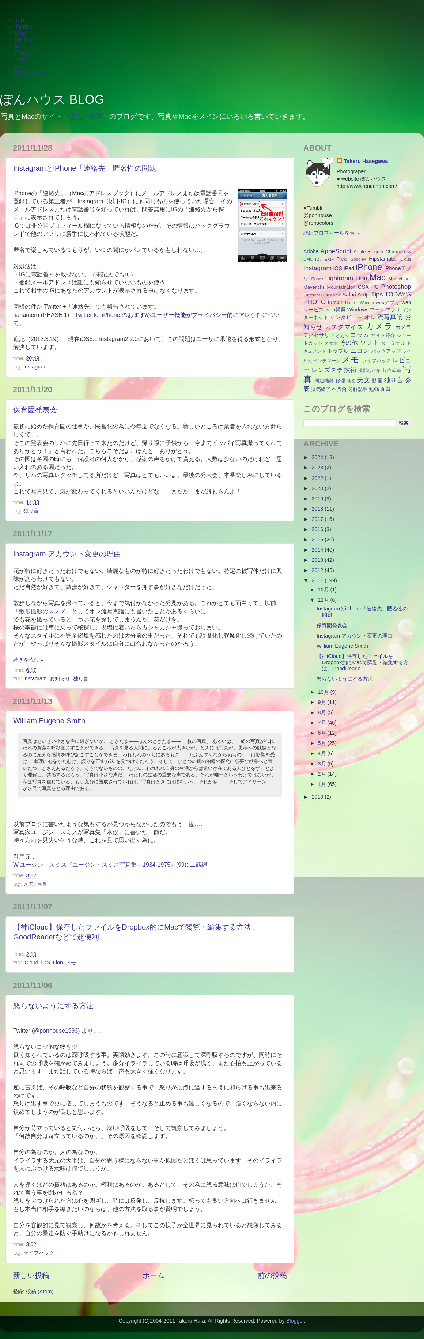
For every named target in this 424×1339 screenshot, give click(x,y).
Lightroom (339, 278)
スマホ (331, 343)
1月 (323, 784)
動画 (377, 380)
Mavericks (314, 287)
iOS (45, 962)
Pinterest (311, 295)
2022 (318, 478)
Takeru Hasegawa (366, 161)
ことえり (340, 335)
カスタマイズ (344, 326)
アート (377, 310)
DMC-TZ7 (312, 259)
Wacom (367, 302)
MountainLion (341, 287)
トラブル (338, 351)
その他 (348, 342)
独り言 (31, 511)
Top (19, 20)
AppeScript (336, 251)
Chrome (394, 251)
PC (375, 287)
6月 (323, 733)
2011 (318, 580)
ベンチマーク (327, 361)
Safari (349, 295)
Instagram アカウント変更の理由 (67, 554)
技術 (350, 370)
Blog (20, 33)
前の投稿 (272, 1275)
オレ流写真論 (383, 317)
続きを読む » (28, 660)
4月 (323, 753)
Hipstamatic (382, 259)
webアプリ (387, 302)
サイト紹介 (383, 335)
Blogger (375, 251)
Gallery (24, 40)
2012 (318, 570)
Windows (357, 310)
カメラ (379, 326)
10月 (324, 692)
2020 (318, 488)
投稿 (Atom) (39, 1291)
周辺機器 (324, 380)
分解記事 (357, 389)
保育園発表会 (35, 410)
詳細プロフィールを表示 (331, 233)
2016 (318, 529)
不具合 (339, 389)
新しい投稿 (31, 1275)
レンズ (320, 370)
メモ (28, 884)
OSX (363, 287)
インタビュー (346, 317)
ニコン (359, 350)
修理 (340, 380)
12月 (324, 590)
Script (363, 295)
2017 (318, 519)
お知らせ (60, 678)
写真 (42, 884)
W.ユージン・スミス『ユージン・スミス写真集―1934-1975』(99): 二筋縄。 (113, 865)
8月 (323, 712)
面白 (386, 389)
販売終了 (320, 389)
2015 (318, 539)
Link (20, 66)
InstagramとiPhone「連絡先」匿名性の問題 (84, 168)
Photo (22, 53)
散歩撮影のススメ (42, 611)
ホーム (153, 1275)
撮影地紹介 (369, 370)
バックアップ (386, 351)
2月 (323, 774)
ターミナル (393, 343)
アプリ (393, 310)
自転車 (394, 370)
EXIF (329, 259)
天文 (363, 380)
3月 (323, 764)
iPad (349, 268)
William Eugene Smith (49, 721)
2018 (318, 509)
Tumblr (24, 26)
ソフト (369, 342)
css (407, 251)
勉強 (374, 389)
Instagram (35, 367)
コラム (359, 334)
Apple (359, 251)
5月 (323, 743)
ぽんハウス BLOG (52, 99)
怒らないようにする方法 (53, 1006)
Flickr (342, 259)
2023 (318, 467)
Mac (20, 46)
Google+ (359, 259)
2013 (318, 560)
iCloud (30, 962)
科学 (337, 370)
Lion (58, 962)
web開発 (336, 310)
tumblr (335, 302)
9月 (323, 702)
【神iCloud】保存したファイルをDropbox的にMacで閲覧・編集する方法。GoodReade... (362, 662)
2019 (318, 499)
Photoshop (396, 286)
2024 (318, 457)
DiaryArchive (31, 72)
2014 (318, 550)
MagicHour (399, 278)
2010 (318, 797)
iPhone (369, 267)
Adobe (311, 251)
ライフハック (38, 1253)
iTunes (317, 279)
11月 (324, 600)
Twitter (351, 302)
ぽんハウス (85, 116)
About (22, 59)
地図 (351, 381)
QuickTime (331, 295)
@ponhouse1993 (56, 1031)
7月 (323, 723)
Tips (377, 294)
